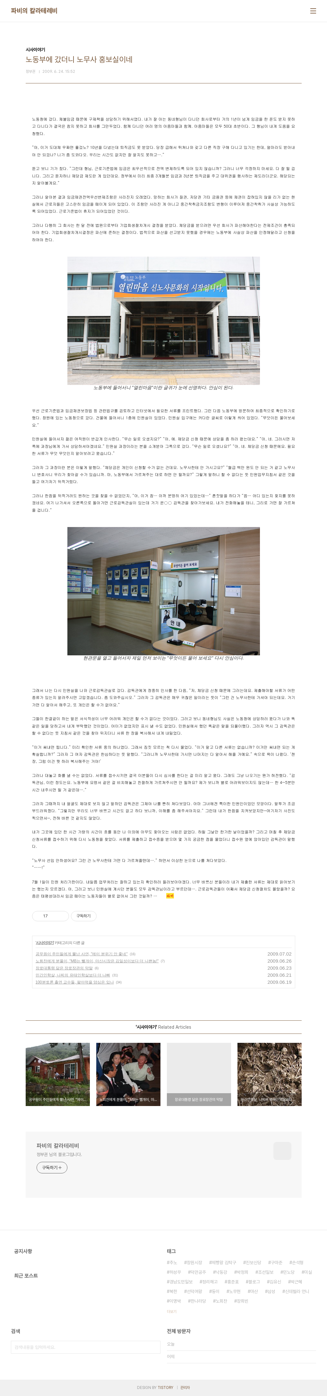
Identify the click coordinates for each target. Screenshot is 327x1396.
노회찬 (221, 1301)
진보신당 (253, 1262)
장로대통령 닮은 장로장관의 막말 (64, 968)
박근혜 (296, 1281)
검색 (154, 1347)
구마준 (276, 1262)
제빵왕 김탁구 (224, 1262)
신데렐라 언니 (297, 1291)
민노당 (289, 1272)
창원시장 (194, 1262)
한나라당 (198, 1301)
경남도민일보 (181, 1281)
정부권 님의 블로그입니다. (59, 1154)
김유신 (275, 1281)
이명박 (175, 1301)
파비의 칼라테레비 (34, 11)
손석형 (298, 1262)
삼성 (271, 1291)
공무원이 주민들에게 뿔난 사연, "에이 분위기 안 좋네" (82, 954)
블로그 (254, 1281)
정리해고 (210, 1281)
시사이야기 (45, 943)
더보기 (171, 1311)
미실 (308, 1272)
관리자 (185, 1387)
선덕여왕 (194, 1291)
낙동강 (221, 1272)
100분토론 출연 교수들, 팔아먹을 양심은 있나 (75, 982)
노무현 (235, 1291)
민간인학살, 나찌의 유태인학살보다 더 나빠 (73, 975)
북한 (173, 1291)
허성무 (175, 1272)
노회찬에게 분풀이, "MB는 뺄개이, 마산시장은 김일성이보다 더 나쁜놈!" (97, 961)
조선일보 (265, 1272)
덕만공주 (198, 1272)
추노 (173, 1262)
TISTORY (165, 1387)
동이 (215, 1291)
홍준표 (233, 1281)
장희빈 (242, 1301)
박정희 (242, 1272)
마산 (254, 1291)
